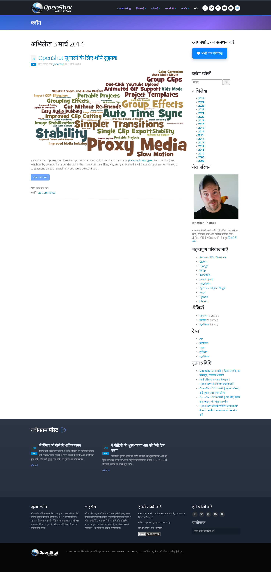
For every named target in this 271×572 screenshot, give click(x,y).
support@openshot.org (157, 522)
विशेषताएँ (140, 8)
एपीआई (154, 8)
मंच (152, 528)
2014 (201, 138)
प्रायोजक (198, 522)
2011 (201, 149)
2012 (201, 146)
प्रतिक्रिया (203, 343)
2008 (201, 161)
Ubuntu (203, 301)
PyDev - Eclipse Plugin (212, 288)
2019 (201, 120)
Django (203, 266)
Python (203, 297)
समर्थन (184, 8)
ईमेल (147, 528)
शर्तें (171, 551)
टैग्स (195, 331)
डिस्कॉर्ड (159, 528)
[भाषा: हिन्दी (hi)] (237, 8)
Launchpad (206, 279)
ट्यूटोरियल (204, 324)
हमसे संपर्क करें (149, 507)
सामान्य (202, 315)
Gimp (202, 270)
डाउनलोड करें (124, 8)
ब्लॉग (196, 8)
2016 (201, 131)
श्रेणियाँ (198, 307)
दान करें (169, 8)
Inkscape (204, 275)
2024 (201, 102)
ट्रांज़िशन (203, 352)
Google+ (147, 160)
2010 (201, 153)
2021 (201, 113)
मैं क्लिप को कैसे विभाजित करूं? (60, 445)
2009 (201, 157)
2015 (200, 135)
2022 (201, 109)
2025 (201, 98)
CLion (202, 261)
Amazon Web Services (212, 257)
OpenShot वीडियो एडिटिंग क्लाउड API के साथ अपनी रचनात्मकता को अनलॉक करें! (218, 410)
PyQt (202, 292)
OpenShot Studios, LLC (129, 551)
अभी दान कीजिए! (210, 53)
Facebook (135, 160)
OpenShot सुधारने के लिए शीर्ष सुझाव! (77, 58)
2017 (201, 127)
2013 (201, 142)
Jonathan (58, 64)
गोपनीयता (164, 551)
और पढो (34, 465)
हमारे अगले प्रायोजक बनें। (204, 531)
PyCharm (204, 283)
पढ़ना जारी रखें (40, 177)
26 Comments (46, 192)
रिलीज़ (202, 320)
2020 (201, 116)
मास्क (202, 347)
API (201, 338)
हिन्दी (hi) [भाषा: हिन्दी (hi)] (179, 551)
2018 (201, 124)
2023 (201, 105)
